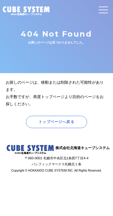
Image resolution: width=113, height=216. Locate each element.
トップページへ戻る (56, 122)
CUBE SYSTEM (26, 10)
